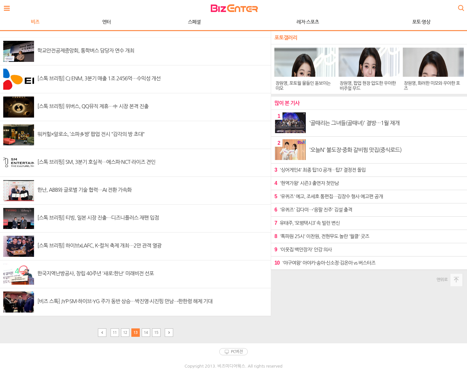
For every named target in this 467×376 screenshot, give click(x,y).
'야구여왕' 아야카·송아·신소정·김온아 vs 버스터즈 (324, 263)
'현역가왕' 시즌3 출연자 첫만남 (306, 183)
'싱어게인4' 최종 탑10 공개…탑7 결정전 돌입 (319, 170)
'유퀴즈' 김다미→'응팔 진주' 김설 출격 (313, 209)
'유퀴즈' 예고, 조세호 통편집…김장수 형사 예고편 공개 (328, 196)
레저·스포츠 (307, 21)
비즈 (35, 21)
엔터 (106, 21)
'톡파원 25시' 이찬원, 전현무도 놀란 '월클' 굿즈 (321, 236)
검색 (460, 5)
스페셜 (194, 21)
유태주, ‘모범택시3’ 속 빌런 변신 (307, 223)
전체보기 (8, 6)
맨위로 (442, 280)
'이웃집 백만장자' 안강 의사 (303, 249)
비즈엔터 (234, 8)
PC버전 (237, 351)
